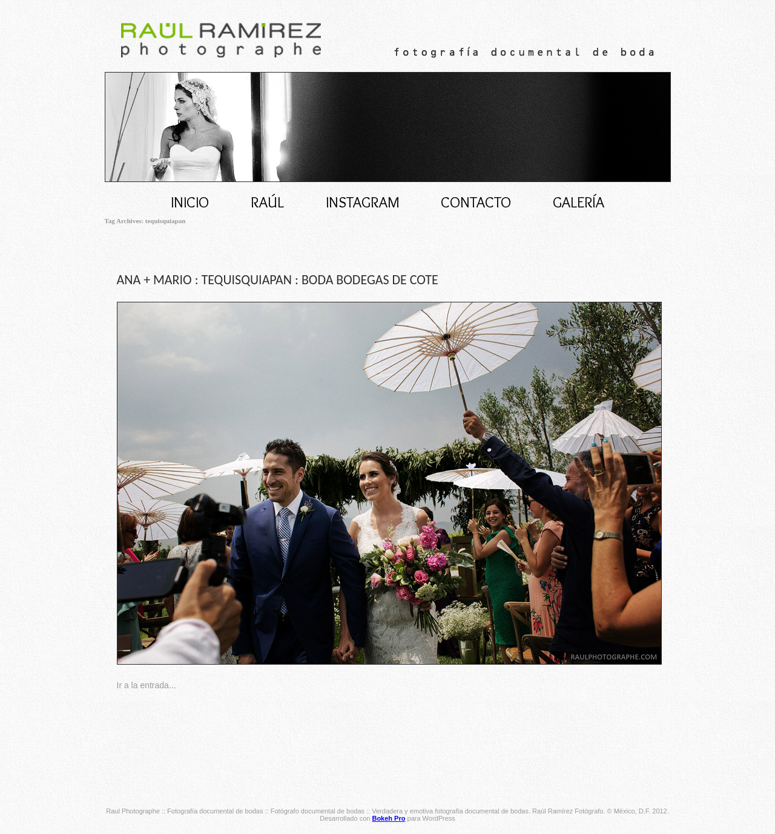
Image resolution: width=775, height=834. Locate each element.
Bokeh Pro (388, 818)
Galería (578, 202)
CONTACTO (476, 202)
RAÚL (267, 202)
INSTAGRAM (363, 202)
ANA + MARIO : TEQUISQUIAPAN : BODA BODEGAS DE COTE (277, 280)
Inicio (190, 202)
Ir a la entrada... (146, 685)
